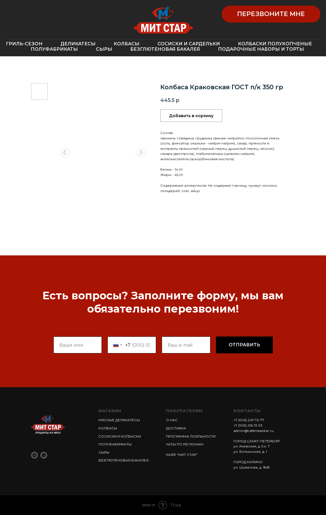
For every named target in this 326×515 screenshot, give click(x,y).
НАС (173, 420)
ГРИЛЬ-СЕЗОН (24, 43)
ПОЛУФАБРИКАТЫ (54, 49)
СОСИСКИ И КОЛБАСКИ (119, 436)
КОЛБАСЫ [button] (127, 43)
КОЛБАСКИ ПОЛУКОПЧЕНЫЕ (275, 43)
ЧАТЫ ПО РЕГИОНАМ (184, 444)
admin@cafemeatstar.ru (253, 431)
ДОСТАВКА (176, 428)
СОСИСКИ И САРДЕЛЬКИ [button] (189, 43)
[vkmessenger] (34, 455)
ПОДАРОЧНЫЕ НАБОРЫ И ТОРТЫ (261, 49)
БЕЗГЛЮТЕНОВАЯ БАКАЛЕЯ (165, 49)
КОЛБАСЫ (107, 428)
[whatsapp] (43, 455)
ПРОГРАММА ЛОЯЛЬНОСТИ (190, 436)
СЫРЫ (104, 49)
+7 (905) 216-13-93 (247, 425)
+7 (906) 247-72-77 (248, 420)
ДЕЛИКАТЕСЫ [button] (78, 43)
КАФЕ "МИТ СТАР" (181, 454)
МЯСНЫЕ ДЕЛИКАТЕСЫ (119, 420)
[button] (271, 14)
